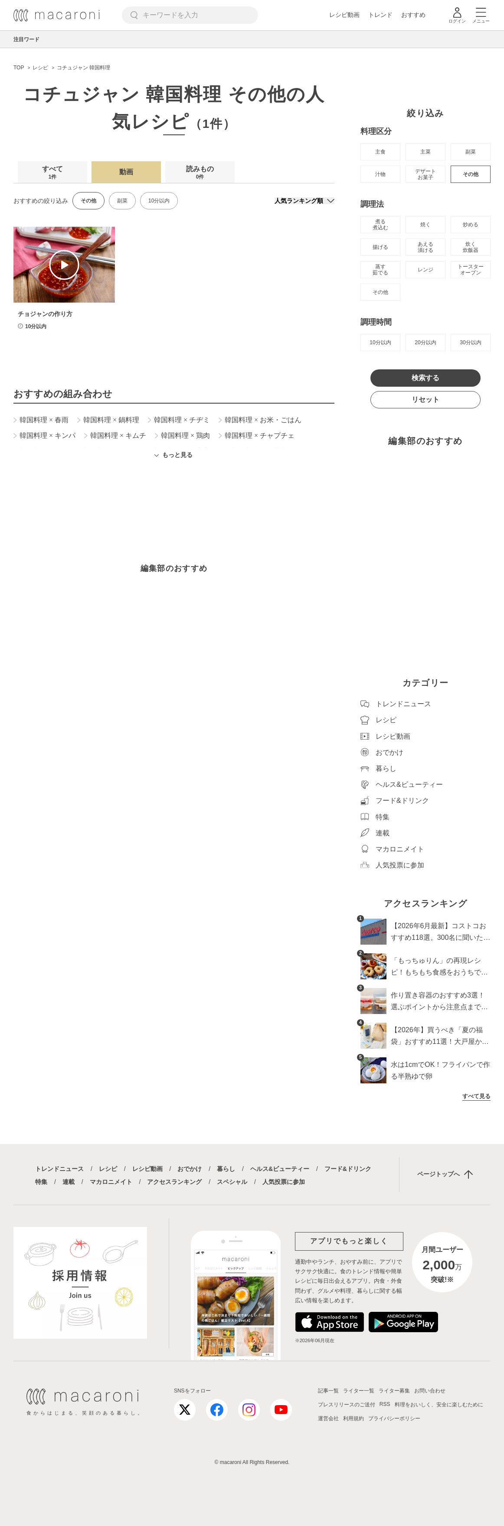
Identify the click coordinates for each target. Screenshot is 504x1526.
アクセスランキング (174, 1181)
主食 (380, 152)
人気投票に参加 (283, 1181)
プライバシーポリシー (394, 1418)
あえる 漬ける (425, 247)
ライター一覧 (358, 1391)
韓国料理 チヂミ (179, 420)
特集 (41, 1181)
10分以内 (159, 201)
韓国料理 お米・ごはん (260, 420)
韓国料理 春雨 (41, 420)
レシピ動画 (344, 14)
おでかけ (189, 1168)
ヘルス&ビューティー (279, 1168)
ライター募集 (394, 1391)
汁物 (380, 174)
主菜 (425, 152)
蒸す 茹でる (380, 270)
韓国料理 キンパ (44, 435)
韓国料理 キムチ (115, 435)
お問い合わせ (429, 1391)
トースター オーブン (471, 270)
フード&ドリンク (347, 1168)
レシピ (108, 1168)
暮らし (226, 1168)
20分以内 (425, 342)
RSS (385, 1404)
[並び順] (304, 200)
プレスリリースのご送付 (346, 1405)
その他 (470, 174)
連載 (68, 1181)
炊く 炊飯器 (470, 247)
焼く (425, 225)
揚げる (380, 247)
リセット (425, 399)
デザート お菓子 (425, 174)
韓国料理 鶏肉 (182, 435)
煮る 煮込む (380, 224)
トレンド (380, 14)
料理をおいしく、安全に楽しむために (439, 1405)
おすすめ (413, 14)
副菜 (122, 201)
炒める (470, 225)
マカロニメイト (111, 1181)
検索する (425, 378)
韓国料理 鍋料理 (108, 420)
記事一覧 (328, 1391)
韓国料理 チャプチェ (257, 435)
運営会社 (328, 1418)
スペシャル (232, 1181)
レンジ (425, 270)
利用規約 (353, 1418)
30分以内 (470, 342)
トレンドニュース (59, 1168)
